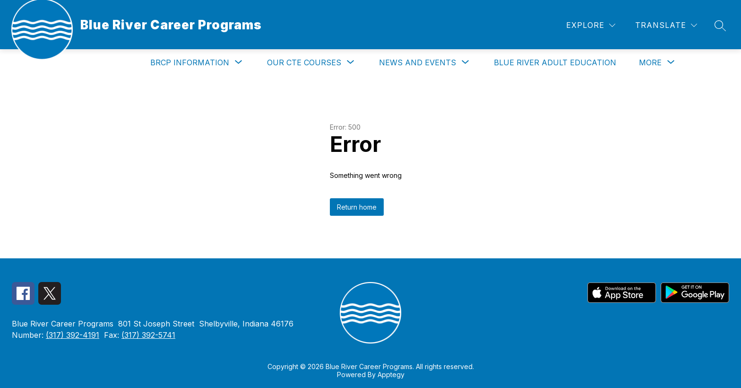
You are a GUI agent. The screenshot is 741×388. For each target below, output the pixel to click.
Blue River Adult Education (555, 62)
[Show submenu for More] (650, 62)
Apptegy (391, 374)
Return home (357, 207)
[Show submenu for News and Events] (417, 62)
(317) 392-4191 (72, 335)
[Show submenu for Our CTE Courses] (304, 62)
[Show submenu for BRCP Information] (189, 62)
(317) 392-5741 (148, 335)
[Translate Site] (666, 25)
